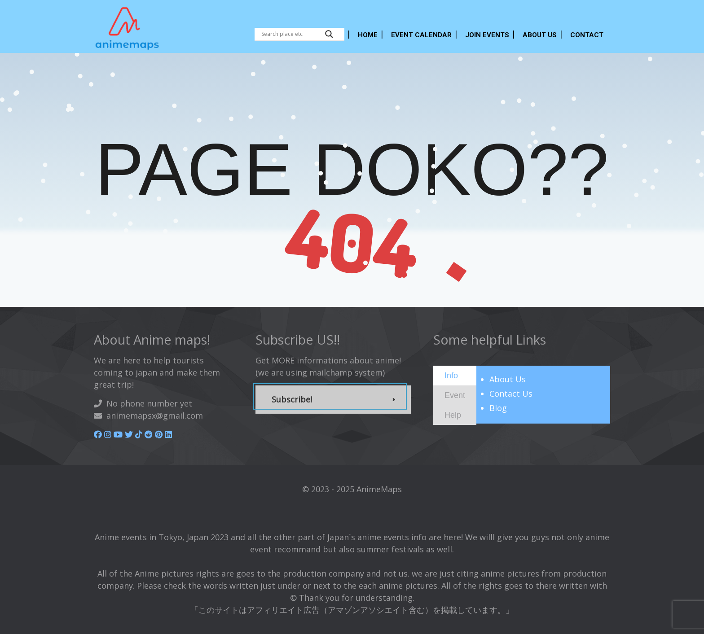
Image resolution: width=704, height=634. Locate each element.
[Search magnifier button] (329, 34)
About (507, 379)
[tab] (454, 375)
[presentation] (451, 375)
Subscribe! (292, 399)
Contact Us (510, 393)
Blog (498, 407)
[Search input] (291, 34)
